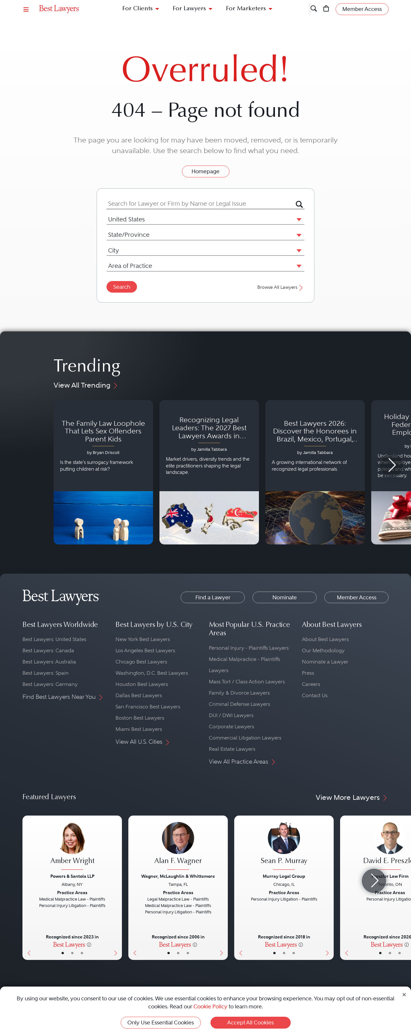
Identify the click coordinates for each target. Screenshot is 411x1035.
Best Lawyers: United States (54, 639)
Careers (311, 684)
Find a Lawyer (212, 597)
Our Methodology (323, 650)
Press (308, 673)
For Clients (137, 9)
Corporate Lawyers (231, 726)
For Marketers (246, 9)
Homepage (205, 171)
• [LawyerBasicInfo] (62, 953)
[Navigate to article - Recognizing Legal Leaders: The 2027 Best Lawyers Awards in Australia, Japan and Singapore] (209, 472)
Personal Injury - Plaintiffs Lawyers (249, 648)
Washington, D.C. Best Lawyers (152, 673)
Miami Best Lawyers (139, 729)
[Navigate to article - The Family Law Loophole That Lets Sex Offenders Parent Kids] (103, 472)
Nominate (284, 597)
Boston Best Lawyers (140, 718)
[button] (298, 219)
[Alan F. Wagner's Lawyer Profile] (178, 846)
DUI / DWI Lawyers (231, 715)
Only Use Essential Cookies (160, 1022)
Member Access (356, 597)
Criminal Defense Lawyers (239, 704)
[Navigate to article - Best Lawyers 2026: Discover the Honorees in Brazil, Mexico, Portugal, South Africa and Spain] (315, 472)
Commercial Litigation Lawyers (245, 738)
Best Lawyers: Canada (48, 650)
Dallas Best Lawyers (139, 695)
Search (121, 287)
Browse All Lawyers (280, 287)
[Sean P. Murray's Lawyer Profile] (284, 846)
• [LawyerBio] (72, 953)
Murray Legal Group (284, 876)
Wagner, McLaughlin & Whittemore (178, 876)
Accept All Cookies (250, 1022)
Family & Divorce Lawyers (239, 693)
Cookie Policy (210, 1006)
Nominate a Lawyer (325, 662)
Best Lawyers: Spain (45, 673)
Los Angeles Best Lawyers (145, 650)
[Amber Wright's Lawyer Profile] (72, 846)
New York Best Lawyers (143, 639)
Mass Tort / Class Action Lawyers (247, 682)
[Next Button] (117, 888)
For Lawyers (189, 9)
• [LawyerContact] (82, 953)
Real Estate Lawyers (232, 749)
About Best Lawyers (325, 639)
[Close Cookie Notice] (404, 994)
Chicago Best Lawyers (141, 662)
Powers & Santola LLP (72, 876)
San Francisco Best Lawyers (148, 707)
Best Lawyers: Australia (49, 662)
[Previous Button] (27, 888)
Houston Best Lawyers (142, 684)
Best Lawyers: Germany (50, 684)
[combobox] (201, 203)
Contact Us (315, 695)
